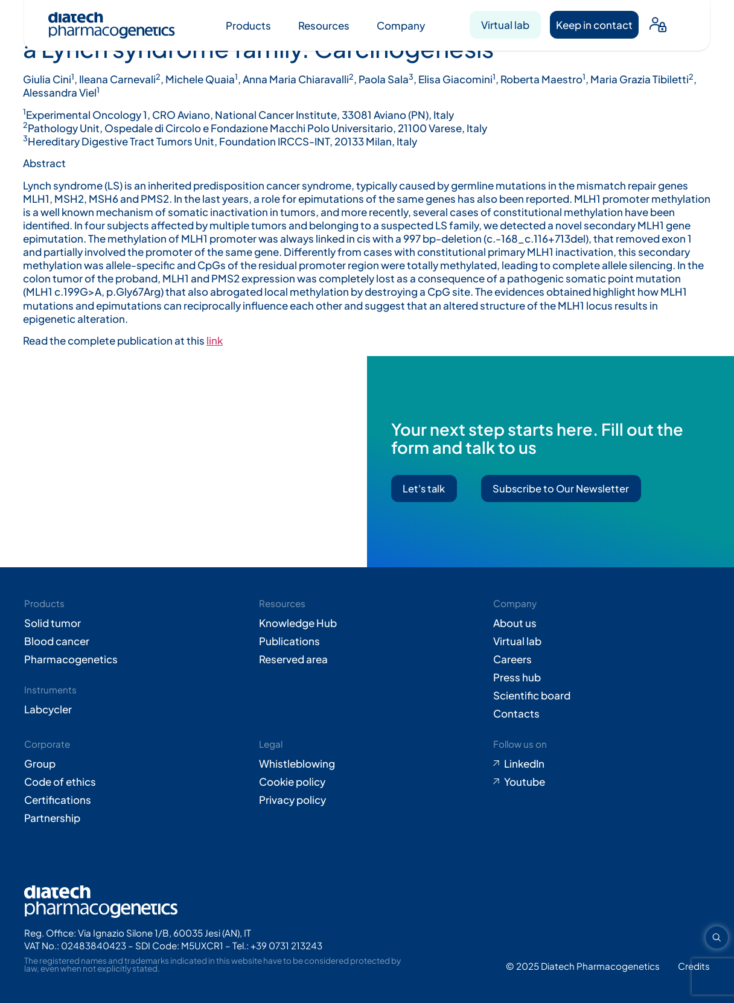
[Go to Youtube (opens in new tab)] (601, 781)
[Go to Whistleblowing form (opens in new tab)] (367, 763)
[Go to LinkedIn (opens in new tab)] (601, 763)
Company (401, 25)
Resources (323, 25)
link (214, 340)
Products (248, 25)
